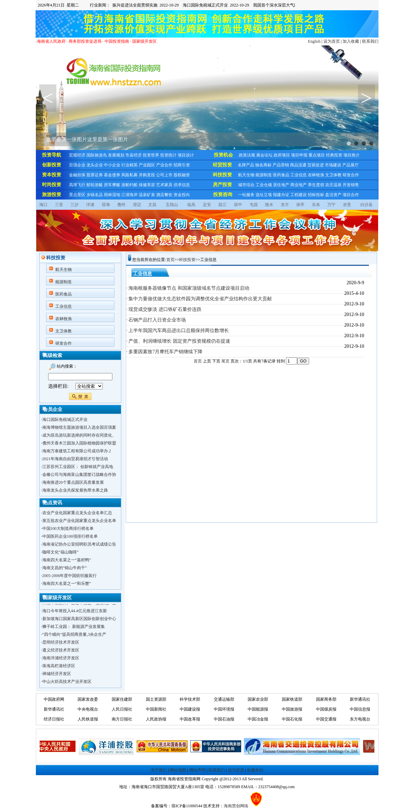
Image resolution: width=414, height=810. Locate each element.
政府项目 (282, 155)
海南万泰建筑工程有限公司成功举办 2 (76, 451)
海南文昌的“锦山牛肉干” (64, 567)
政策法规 (247, 155)
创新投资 (51, 164)
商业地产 (298, 184)
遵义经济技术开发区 (60, 651)
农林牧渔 (316, 175)
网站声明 (197, 770)
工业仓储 (264, 184)
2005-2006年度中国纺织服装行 (69, 575)
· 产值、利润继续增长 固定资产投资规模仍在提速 (178, 341)
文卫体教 (333, 175)
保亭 (300, 204)
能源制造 (264, 175)
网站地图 (178, 770)
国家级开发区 (144, 41)
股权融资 (182, 175)
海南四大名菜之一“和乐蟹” (66, 583)
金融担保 (77, 175)
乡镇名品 (94, 194)
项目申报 (299, 155)
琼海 (106, 204)
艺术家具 (164, 184)
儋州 (121, 204)
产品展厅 (350, 165)
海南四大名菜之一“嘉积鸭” (66, 560)
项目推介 (351, 155)
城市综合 (246, 184)
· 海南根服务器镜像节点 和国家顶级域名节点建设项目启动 (187, 288)
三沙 (74, 204)
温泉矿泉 (147, 194)
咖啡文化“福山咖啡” (60, 552)
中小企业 (112, 165)
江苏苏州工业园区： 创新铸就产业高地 (77, 466)
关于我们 (159, 770)
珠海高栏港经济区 (58, 666)
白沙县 (366, 204)
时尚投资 (51, 184)
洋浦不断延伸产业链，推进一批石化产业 (79, 604)
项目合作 (351, 194)
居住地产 (281, 184)
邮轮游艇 (94, 184)
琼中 (238, 204)
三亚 (59, 204)
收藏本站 (255, 770)
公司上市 (164, 175)
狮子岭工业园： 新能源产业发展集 (73, 627)
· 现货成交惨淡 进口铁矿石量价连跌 (164, 309)
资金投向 (182, 194)
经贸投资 (222, 164)
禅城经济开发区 (56, 674)
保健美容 (147, 184)
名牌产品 (246, 165)
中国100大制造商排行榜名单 (68, 528)
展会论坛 (264, 155)
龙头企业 (94, 165)
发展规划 (116, 155)
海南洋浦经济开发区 (60, 659)
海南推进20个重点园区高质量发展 (73, 482)
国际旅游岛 (96, 155)
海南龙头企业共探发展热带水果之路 (75, 490)
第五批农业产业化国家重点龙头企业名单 (79, 520)
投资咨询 (222, 194)
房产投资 (222, 184)
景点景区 (77, 194)
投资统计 (168, 155)
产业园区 (147, 165)
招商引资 (182, 165)
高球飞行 (77, 184)
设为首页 (331, 41)
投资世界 (151, 155)
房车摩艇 (112, 184)
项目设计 (186, 155)
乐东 (316, 204)
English (314, 41)
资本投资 (51, 174)
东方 (285, 204)
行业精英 (129, 165)
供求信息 (182, 184)
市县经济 (133, 155)
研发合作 (351, 175)
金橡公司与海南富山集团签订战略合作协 (79, 474)
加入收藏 (351, 41)
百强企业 (77, 165)
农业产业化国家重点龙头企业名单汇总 (77, 512)
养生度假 (316, 184)
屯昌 (254, 204)
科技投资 (222, 174)
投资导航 (51, 154)
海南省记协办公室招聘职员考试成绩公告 (79, 544)
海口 (43, 204)
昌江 (222, 204)
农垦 (347, 204)
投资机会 (223, 154)
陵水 (269, 204)
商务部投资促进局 (85, 41)
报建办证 (281, 194)
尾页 (225, 361)
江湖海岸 (129, 194)
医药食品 (281, 175)
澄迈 (137, 204)
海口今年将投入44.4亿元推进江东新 (74, 611)
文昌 (152, 204)
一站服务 (246, 194)
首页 (170, 259)
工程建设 (298, 194)
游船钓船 (129, 184)
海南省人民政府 (51, 41)
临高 (191, 204)
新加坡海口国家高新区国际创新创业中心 (79, 619)
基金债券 (112, 175)
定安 (207, 204)
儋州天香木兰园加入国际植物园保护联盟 (79, 443)
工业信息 (298, 175)
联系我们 (370, 41)
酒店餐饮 (164, 194)
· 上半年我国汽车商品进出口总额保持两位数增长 (177, 330)
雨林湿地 (112, 194)
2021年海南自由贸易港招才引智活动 (75, 458)
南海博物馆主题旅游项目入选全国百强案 (79, 427)
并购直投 (147, 175)
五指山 (172, 204)
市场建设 (333, 165)
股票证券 (94, 175)
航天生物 (246, 175)
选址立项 (264, 194)
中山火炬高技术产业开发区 (67, 682)
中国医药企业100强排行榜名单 (70, 536)
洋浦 (90, 204)
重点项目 (316, 155)
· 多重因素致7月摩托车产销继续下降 (164, 351)
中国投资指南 (117, 41)
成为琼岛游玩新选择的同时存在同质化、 (79, 435)
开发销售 (351, 184)
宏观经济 (77, 155)
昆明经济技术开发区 (60, 643)
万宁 (331, 204)
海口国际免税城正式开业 (64, 419)
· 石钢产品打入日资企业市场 (156, 319)
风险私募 (129, 175)
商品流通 (298, 165)
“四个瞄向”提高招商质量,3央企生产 (74, 635)
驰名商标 (263, 165)
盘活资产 (333, 194)
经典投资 (334, 155)
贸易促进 (315, 165)
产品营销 (281, 165)
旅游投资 (51, 194)
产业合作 (164, 165)
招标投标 (316, 194)
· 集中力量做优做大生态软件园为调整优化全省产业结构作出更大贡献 (199, 298)
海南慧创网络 (236, 806)
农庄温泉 (333, 184)
